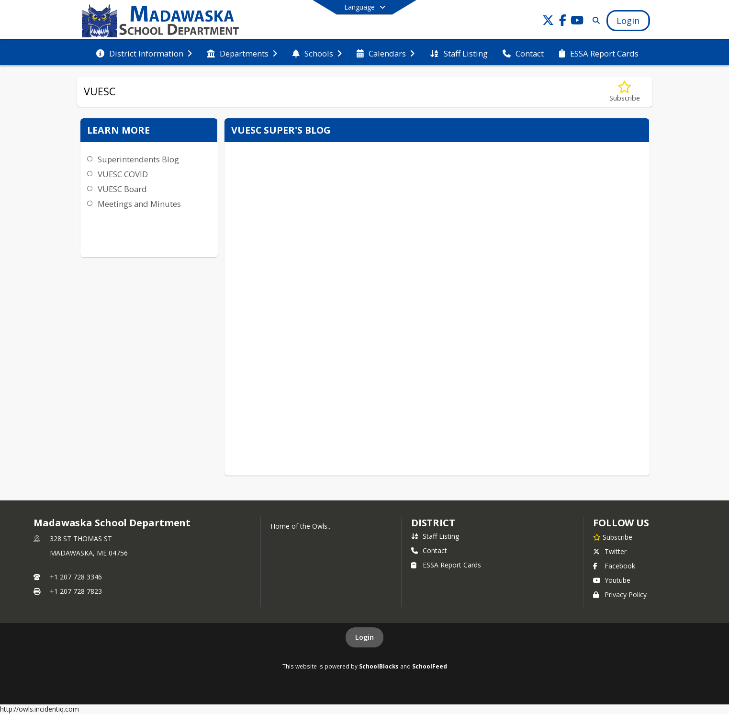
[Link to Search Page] (594, 20)
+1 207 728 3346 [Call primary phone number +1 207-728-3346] (76, 576)
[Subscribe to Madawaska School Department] (612, 537)
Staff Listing (435, 536)
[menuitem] (144, 52)
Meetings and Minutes (139, 203)
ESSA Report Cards (446, 564)
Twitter (610, 551)
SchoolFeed (429, 666)
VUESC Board (122, 188)
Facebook (614, 565)
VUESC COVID (123, 174)
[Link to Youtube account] (577, 21)
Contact (429, 550)
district (433, 522)
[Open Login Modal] (628, 20)
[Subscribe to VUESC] (625, 92)
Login (364, 637)
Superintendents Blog (138, 159)
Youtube (611, 580)
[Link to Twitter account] (548, 21)
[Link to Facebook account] (562, 21)
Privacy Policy (620, 594)
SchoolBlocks (379, 666)
